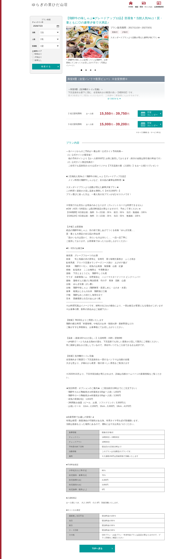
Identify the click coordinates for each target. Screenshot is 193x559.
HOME (130, 4)
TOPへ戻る (97, 548)
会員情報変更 (159, 4)
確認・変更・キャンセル (143, 4)
